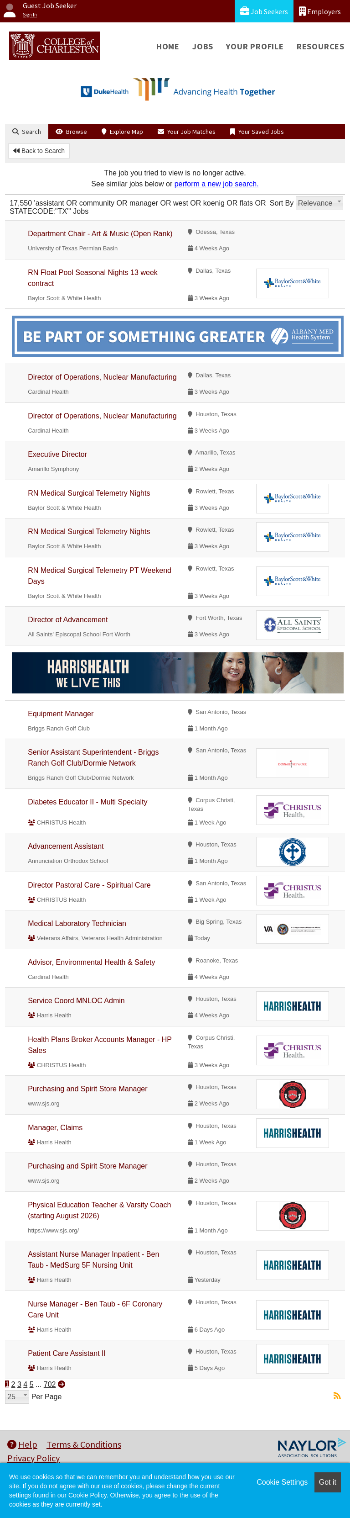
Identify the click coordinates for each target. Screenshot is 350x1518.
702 (50, 1384)
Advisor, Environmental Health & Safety (91, 962)
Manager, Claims (55, 1128)
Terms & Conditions (83, 1444)
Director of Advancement (68, 620)
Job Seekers (264, 11)
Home (168, 46)
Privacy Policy (33, 1458)
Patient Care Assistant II (67, 1353)
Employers (320, 11)
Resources (321, 46)
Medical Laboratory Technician (77, 923)
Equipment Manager (60, 714)
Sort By (281, 203)
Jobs (202, 46)
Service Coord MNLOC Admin (76, 1001)
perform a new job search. (217, 184)
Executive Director (57, 454)
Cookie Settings (282, 1482)
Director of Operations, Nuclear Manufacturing (102, 377)
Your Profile (255, 46)
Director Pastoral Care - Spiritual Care (89, 885)
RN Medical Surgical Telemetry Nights (89, 493)
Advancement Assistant (65, 846)
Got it (327, 1482)
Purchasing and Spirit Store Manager (87, 1089)
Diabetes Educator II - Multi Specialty (87, 802)
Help (22, 1444)
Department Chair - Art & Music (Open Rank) (100, 234)
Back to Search (39, 150)
